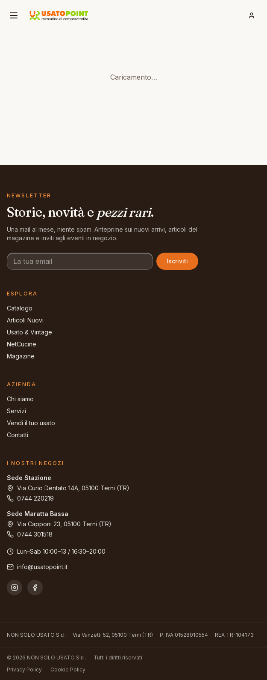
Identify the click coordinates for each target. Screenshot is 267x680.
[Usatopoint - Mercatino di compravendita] (59, 15)
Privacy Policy (24, 669)
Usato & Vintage (29, 332)
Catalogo (19, 308)
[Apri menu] (13, 15)
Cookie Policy (67, 669)
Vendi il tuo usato (31, 422)
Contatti (17, 434)
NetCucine (21, 344)
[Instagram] (14, 587)
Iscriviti (177, 261)
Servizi (16, 411)
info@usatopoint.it (37, 566)
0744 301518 (30, 534)
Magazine (21, 356)
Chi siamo (20, 399)
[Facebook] (35, 587)
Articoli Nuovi (25, 320)
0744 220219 (30, 498)
